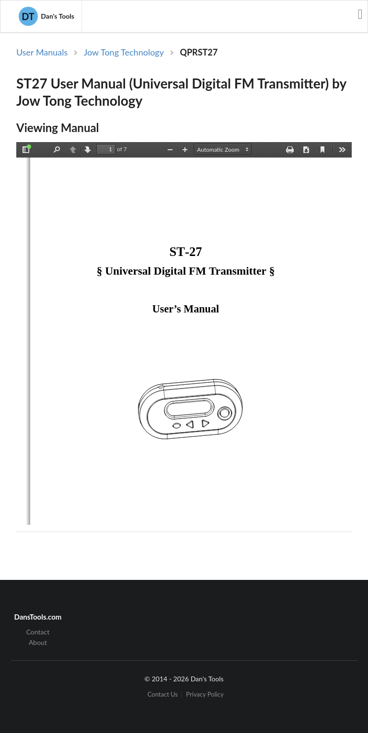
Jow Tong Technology (124, 52)
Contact (38, 632)
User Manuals (42, 52)
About (38, 642)
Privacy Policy (204, 694)
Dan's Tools (46, 16)
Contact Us (163, 694)
